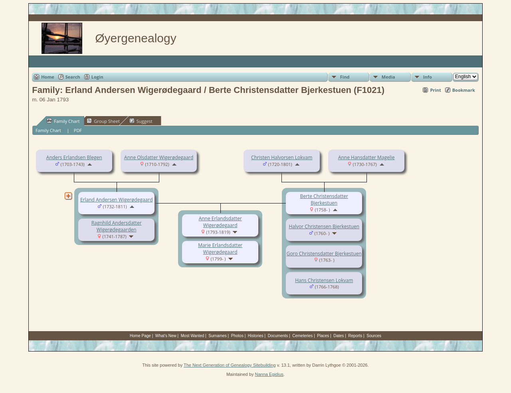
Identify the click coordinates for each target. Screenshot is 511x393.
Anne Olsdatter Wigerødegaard (158, 157)
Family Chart (63, 121)
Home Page (140, 336)
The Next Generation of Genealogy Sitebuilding (230, 365)
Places (323, 336)
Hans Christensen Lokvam (324, 280)
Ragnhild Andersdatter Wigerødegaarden (116, 226)
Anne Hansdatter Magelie (366, 157)
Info (427, 77)
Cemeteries (302, 336)
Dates (338, 336)
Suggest (141, 121)
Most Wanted (192, 336)
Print (435, 90)
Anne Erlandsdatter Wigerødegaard (220, 222)
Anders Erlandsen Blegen (74, 157)
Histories (255, 336)
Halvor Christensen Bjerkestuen (324, 226)
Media (388, 77)
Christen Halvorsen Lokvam (281, 157)
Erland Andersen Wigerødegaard (116, 199)
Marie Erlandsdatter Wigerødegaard (220, 248)
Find (345, 77)
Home (47, 77)
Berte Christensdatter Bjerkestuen (324, 199)
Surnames (217, 336)
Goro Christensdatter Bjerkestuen (324, 253)
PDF (78, 130)
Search (72, 77)
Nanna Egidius (269, 374)
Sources (373, 336)
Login (97, 77)
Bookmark (463, 90)
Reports (355, 336)
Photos (237, 336)
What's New (165, 336)
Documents (278, 336)
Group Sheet (103, 121)
